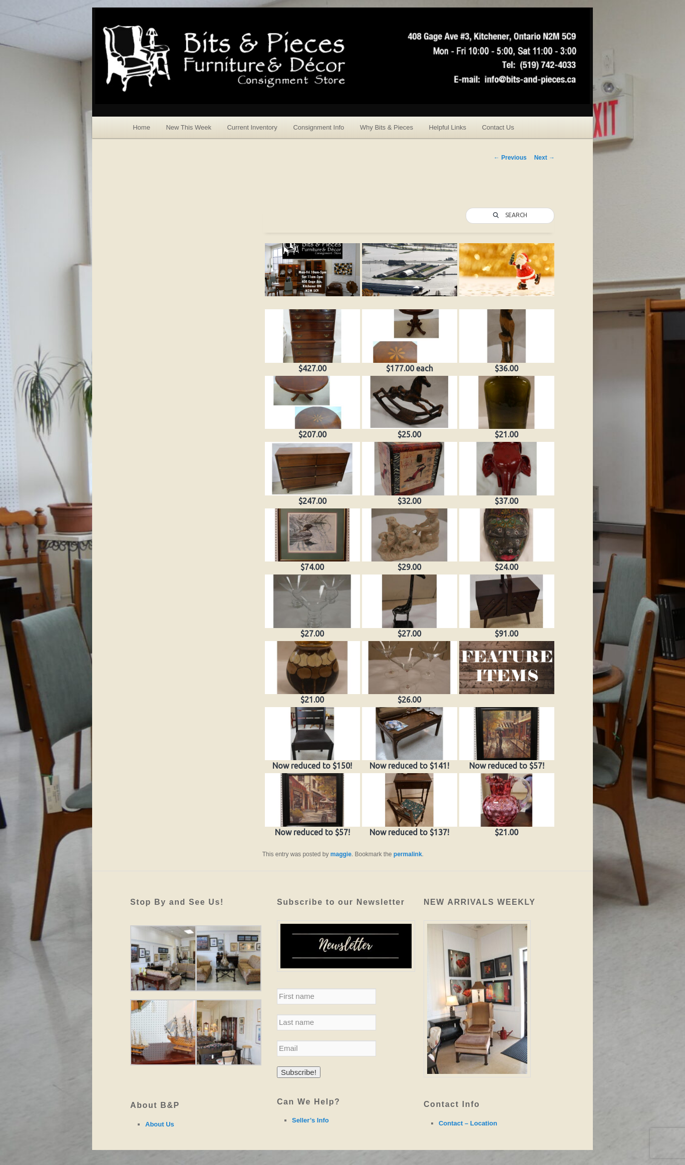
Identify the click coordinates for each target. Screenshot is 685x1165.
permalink (408, 854)
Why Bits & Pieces (386, 127)
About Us (159, 1124)
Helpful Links (447, 127)
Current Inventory (252, 127)
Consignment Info (318, 127)
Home (141, 127)
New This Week (188, 127)
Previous (510, 157)
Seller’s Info (310, 1120)
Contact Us (498, 127)
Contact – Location (468, 1123)
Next (544, 157)
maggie (341, 854)
